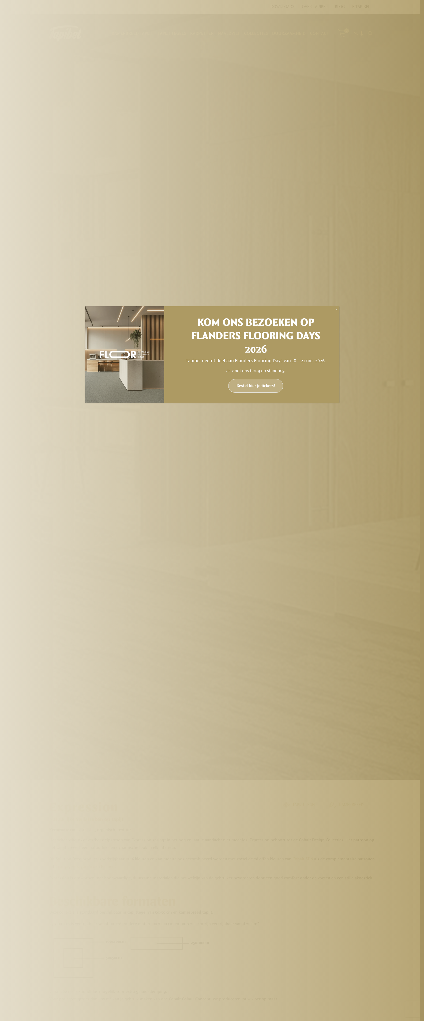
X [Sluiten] (336, 310)
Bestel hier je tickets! (256, 386)
